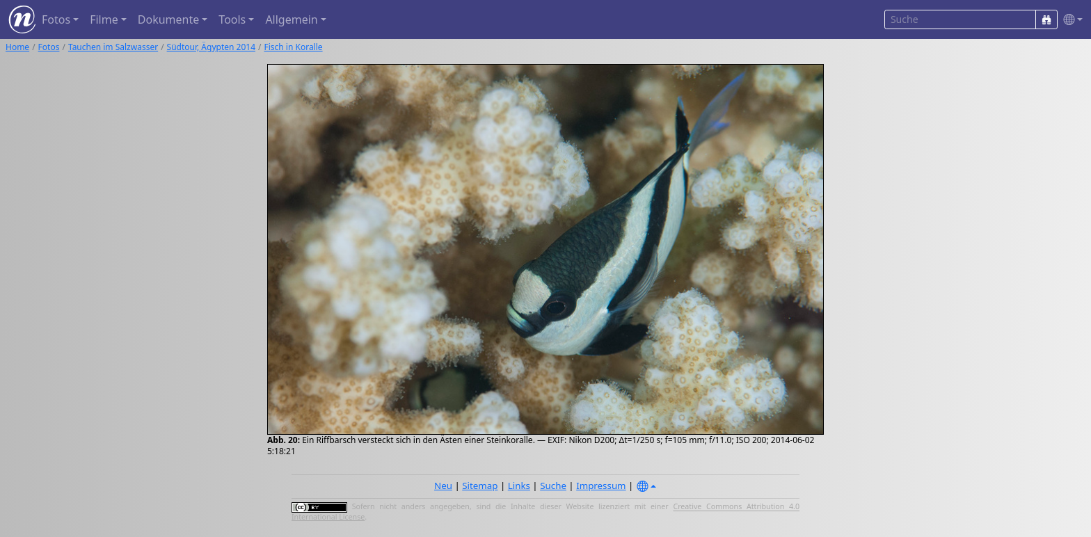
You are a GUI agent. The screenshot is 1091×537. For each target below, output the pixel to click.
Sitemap (479, 485)
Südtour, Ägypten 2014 (211, 47)
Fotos (49, 47)
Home (17, 47)
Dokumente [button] (168, 19)
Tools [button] (232, 19)
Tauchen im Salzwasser (113, 47)
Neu (443, 485)
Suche (553, 485)
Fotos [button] (56, 19)
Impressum (601, 485)
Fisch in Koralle (293, 47)
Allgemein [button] (291, 19)
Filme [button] (104, 19)
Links (519, 485)
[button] (1070, 20)
